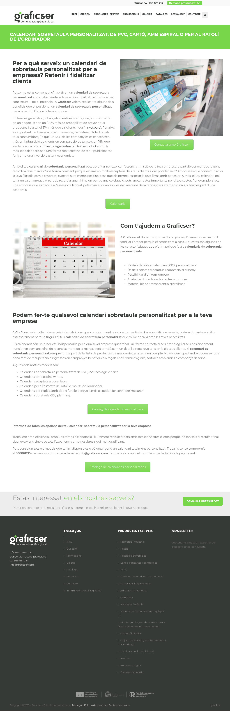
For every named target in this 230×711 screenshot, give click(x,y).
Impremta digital (130, 665)
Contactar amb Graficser (171, 144)
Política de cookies (119, 705)
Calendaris (117, 203)
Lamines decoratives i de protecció (141, 576)
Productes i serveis (106, 15)
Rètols (124, 548)
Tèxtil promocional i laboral (137, 651)
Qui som (85, 14)
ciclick (216, 705)
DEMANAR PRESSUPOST (203, 501)
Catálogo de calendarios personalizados (118, 467)
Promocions (131, 14)
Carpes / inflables (130, 633)
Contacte (194, 14)
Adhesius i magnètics (133, 590)
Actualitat (178, 14)
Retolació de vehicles (133, 555)
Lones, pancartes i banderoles (138, 562)
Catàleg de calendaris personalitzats (117, 409)
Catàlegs (161, 14)
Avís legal (77, 705)
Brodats (125, 658)
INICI (69, 541)
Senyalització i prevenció (135, 583)
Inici (74, 14)
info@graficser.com (22, 564)
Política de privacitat (96, 705)
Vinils (123, 569)
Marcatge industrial (132, 541)
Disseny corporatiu (132, 672)
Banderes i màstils (131, 604)
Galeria (147, 14)
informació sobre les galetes (83, 590)
